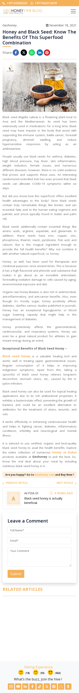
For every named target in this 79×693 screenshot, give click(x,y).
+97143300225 (15, 3)
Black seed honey (17, 356)
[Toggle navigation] (73, 11)
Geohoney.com (45, 474)
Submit (15, 574)
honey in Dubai (64, 452)
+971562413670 (44, 3)
